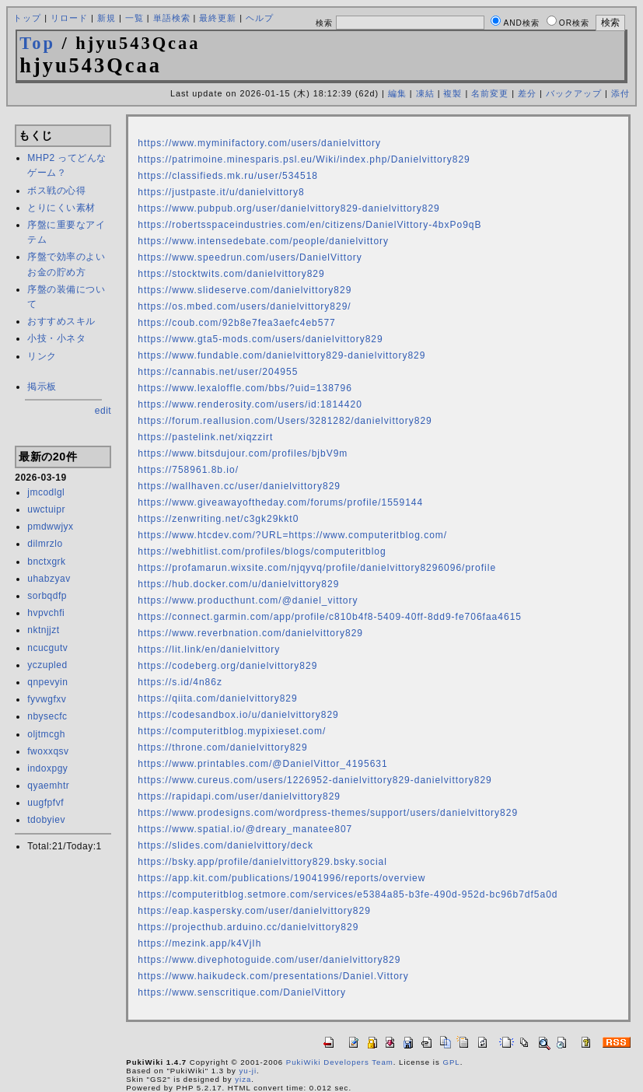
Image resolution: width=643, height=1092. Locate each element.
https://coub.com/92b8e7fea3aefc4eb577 (237, 322)
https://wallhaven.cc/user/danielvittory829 (239, 486)
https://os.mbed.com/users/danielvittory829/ (244, 306)
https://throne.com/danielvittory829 (222, 747)
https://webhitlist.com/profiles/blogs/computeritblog (262, 551)
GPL (451, 1062)
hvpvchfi (46, 612)
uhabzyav (48, 578)
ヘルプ (260, 18)
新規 (106, 18)
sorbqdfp (47, 595)
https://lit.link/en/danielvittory (209, 649)
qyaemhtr (48, 785)
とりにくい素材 (61, 207)
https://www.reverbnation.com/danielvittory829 (250, 633)
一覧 (134, 18)
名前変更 (489, 93)
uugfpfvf (45, 802)
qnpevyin (47, 682)
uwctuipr (46, 509)
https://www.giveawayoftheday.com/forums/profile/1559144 (280, 502)
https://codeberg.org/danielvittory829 (227, 665)
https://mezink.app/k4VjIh (199, 943)
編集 (397, 93)
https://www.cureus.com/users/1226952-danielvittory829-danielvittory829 (315, 780)
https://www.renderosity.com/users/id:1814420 (250, 404)
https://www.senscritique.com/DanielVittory (242, 992)
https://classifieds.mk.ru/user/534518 (228, 175)
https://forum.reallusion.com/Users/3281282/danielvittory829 (285, 420)
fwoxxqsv (47, 751)
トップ (27, 18)
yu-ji (248, 1070)
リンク (42, 356)
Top (37, 43)
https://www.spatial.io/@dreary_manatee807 (245, 829)
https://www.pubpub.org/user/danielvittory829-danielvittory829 (289, 208)
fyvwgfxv (46, 699)
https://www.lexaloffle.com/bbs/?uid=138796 (245, 388)
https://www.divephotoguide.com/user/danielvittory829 (269, 959)
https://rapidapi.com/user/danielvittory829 (239, 796)
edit (103, 410)
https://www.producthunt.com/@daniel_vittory (248, 600)
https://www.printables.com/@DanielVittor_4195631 (262, 763)
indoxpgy (47, 768)
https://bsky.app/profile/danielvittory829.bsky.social (262, 861)
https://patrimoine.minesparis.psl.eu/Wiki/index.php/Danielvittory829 (304, 159)
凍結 (425, 93)
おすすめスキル (61, 321)
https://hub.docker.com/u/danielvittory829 (238, 584)
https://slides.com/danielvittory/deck (225, 845)
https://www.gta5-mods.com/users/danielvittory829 (260, 339)
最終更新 (217, 18)
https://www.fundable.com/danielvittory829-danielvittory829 (281, 355)
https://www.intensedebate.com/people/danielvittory (263, 241)
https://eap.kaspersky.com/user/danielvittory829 (254, 910)
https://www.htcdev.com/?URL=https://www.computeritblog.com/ (292, 535)
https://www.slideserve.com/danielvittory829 (244, 290)
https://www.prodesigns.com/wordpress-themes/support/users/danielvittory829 (328, 812)
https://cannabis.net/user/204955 (218, 371)
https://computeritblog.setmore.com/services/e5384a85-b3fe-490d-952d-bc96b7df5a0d (347, 894)
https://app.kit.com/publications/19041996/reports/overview (281, 878)
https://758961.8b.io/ (188, 469)
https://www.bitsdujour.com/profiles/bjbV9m (243, 453)
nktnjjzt (43, 630)
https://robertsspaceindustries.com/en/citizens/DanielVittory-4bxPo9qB (309, 224)
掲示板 (42, 386)
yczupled (47, 665)
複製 (452, 93)
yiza (243, 1079)
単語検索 (171, 18)
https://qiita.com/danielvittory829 (217, 698)
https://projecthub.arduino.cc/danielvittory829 (248, 927)
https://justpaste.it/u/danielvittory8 (221, 192)
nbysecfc (47, 716)
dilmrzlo (44, 543)
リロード (69, 18)
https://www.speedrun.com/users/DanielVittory (250, 257)
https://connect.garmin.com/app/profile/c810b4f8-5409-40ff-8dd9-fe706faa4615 (330, 616)
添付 (620, 93)
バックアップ (574, 93)
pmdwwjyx (50, 526)
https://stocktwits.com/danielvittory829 (231, 273)
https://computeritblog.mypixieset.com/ (232, 731)
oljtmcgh (46, 734)
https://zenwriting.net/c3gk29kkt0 (218, 518)
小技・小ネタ (56, 338)
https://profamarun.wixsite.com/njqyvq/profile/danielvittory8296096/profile (317, 567)
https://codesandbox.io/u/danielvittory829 (238, 714)
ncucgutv (47, 647)
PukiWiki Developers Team (339, 1062)
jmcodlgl (46, 492)
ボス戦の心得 (56, 190)
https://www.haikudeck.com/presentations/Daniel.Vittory (273, 976)
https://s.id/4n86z (180, 682)
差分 (527, 93)
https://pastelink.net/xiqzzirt (205, 437)
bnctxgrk (46, 561)
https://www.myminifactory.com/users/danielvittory (259, 143)
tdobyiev (46, 819)
